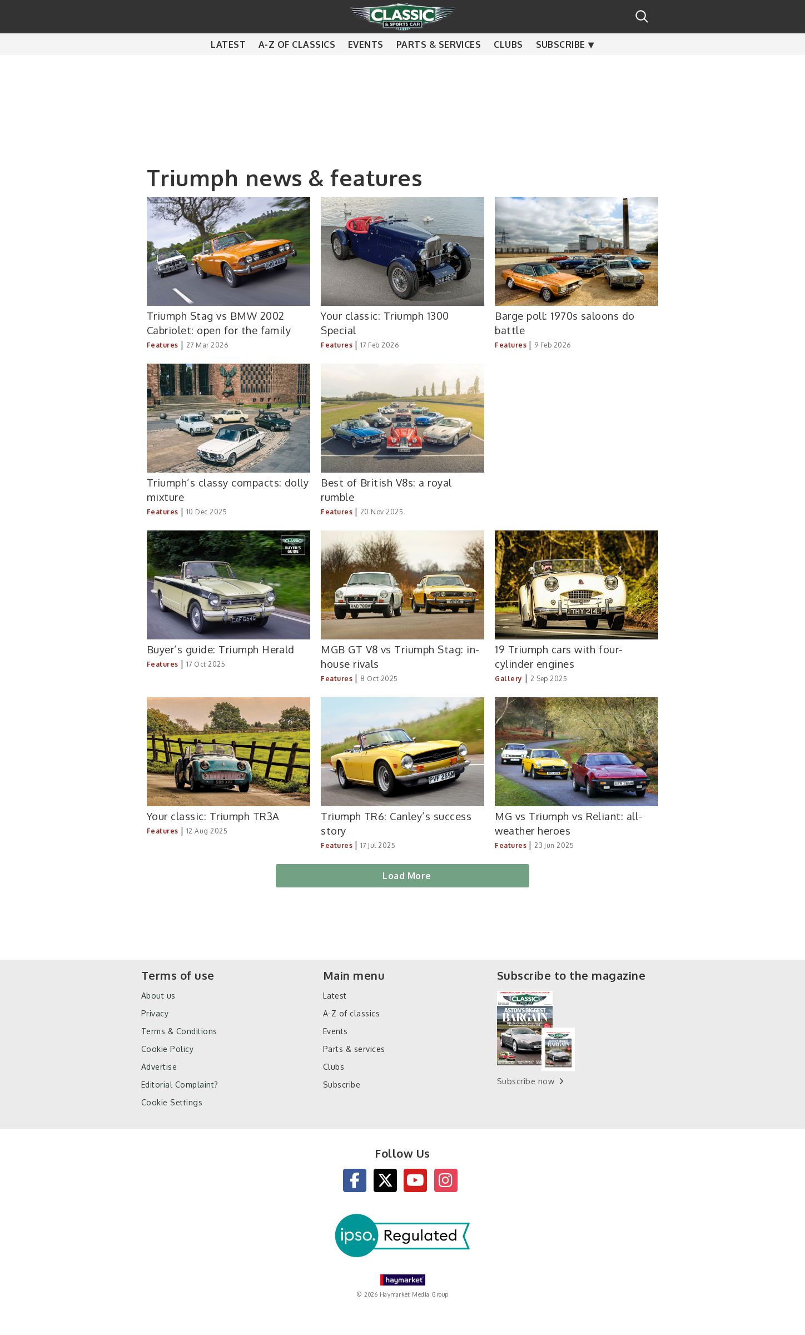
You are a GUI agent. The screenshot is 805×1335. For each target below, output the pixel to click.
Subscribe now (525, 1081)
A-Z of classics (297, 66)
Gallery (508, 678)
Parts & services (438, 66)
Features (162, 345)
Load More (406, 875)
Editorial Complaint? (179, 1084)
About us (158, 995)
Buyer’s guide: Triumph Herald (221, 649)
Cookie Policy (167, 1049)
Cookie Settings (171, 1102)
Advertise (159, 1066)
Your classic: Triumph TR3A (213, 816)
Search (641, 16)
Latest (228, 66)
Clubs (508, 66)
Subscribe (560, 66)
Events (366, 66)
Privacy (154, 1013)
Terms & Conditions (179, 1031)
